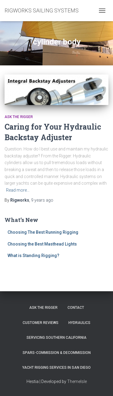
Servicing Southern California (56, 337)
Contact (75, 307)
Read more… (18, 190)
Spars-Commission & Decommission (57, 353)
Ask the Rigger (19, 117)
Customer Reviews (40, 323)
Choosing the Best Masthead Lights (42, 244)
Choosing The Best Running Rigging (43, 232)
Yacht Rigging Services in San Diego (56, 367)
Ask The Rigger (43, 307)
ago (42, 200)
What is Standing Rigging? (33, 255)
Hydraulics (79, 323)
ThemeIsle (77, 381)
